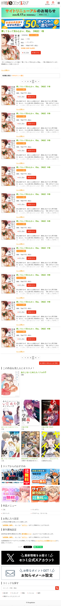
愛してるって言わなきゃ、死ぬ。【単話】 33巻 (33, 135)
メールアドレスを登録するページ (45, 536)
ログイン (24, 520)
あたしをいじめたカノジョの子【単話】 (10, 422)
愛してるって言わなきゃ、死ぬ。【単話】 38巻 (33, 270)
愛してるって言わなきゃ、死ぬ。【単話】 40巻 (33, 324)
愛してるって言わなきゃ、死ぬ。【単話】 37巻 (33, 243)
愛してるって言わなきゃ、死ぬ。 (10, 454)
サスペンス (6, 508)
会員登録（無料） (8, 520)
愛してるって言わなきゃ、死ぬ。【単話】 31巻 (33, 82)
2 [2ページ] (27, 76)
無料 (39, 588)
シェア (20, 542)
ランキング (14, 588)
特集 (23, 588)
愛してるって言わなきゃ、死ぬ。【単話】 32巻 (33, 108)
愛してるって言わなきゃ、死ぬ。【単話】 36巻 (33, 216)
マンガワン (30, 37)
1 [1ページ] (25, 76)
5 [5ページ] (35, 76)
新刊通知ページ (26, 529)
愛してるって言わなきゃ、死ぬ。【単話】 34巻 (33, 162)
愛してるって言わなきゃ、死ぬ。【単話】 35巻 (33, 189)
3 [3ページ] (30, 76)
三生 (28, 34)
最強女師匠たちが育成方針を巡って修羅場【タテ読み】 (30, 454)
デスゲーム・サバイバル (39, 508)
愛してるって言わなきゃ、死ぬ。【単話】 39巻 (33, 297)
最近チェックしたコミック (12, 591)
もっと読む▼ (5, 65)
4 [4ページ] (33, 76)
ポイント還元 (34, 30)
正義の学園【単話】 (47, 422)
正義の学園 (24, 422)
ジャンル (31, 588)
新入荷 (6, 588)
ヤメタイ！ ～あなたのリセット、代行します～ (50, 454)
